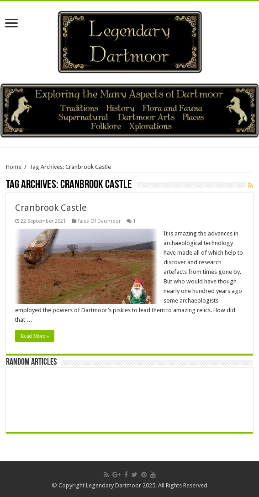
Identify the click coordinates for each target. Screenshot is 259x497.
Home (13, 166)
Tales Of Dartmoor (99, 221)
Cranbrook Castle (51, 207)
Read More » (35, 336)
